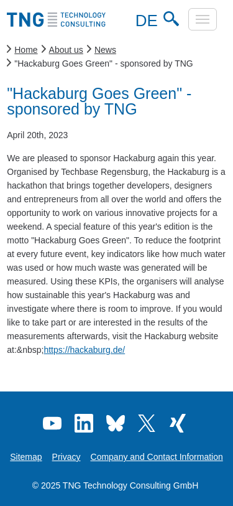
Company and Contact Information (157, 456)
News (105, 50)
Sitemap (26, 456)
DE (144, 20)
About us (66, 50)
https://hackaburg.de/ (84, 350)
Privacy (66, 456)
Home (25, 50)
